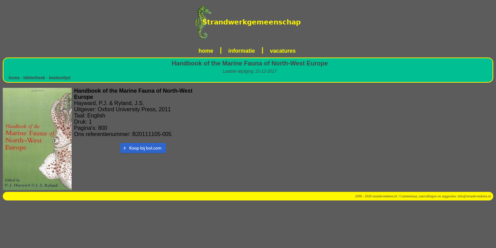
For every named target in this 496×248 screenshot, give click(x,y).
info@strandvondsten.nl (474, 196)
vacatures (283, 51)
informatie (241, 51)
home (206, 51)
